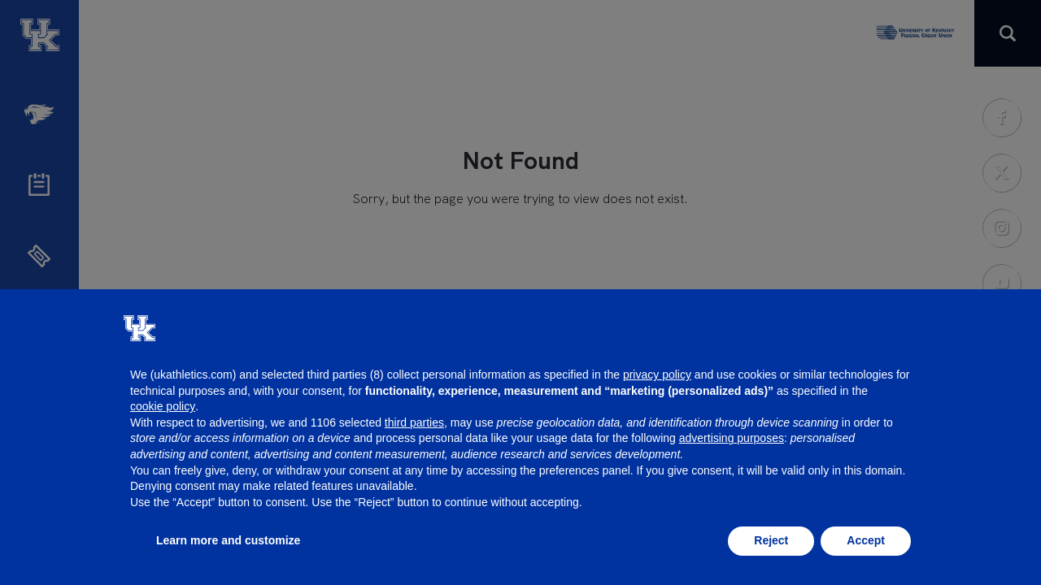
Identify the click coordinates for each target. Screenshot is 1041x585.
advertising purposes (731, 437)
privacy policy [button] (657, 374)
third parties (414, 422)
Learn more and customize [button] (228, 540)
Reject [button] (771, 540)
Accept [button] (866, 540)
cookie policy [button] (162, 406)
